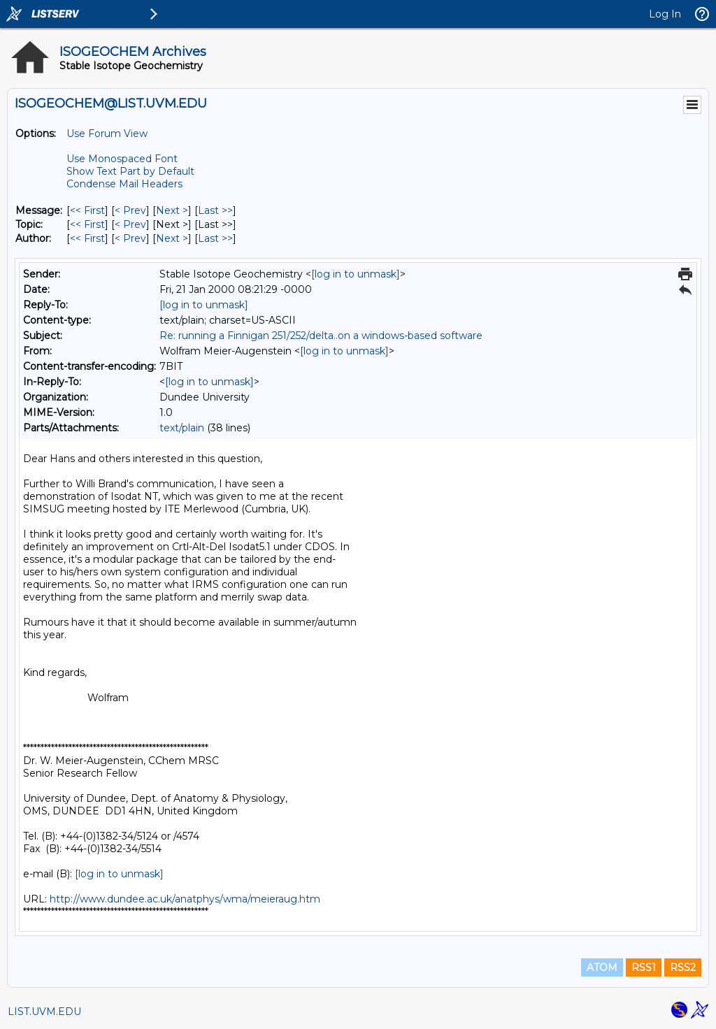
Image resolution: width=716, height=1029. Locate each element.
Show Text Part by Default (130, 171)
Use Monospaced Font (122, 158)
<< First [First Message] (87, 210)
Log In (665, 14)
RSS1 (643, 967)
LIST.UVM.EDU (44, 1011)
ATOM (602, 967)
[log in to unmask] (355, 274)
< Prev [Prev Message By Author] (130, 238)
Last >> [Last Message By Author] (215, 238)
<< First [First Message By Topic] (87, 224)
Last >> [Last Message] (215, 210)
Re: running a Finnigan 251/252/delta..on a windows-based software (320, 335)
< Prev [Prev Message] (130, 210)
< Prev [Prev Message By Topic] (130, 224)
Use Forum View (107, 133)
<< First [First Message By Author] (87, 238)
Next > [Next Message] (172, 210)
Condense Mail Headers (124, 184)
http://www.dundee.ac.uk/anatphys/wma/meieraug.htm (185, 899)
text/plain (181, 428)
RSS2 (683, 967)
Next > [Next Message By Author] (172, 238)
